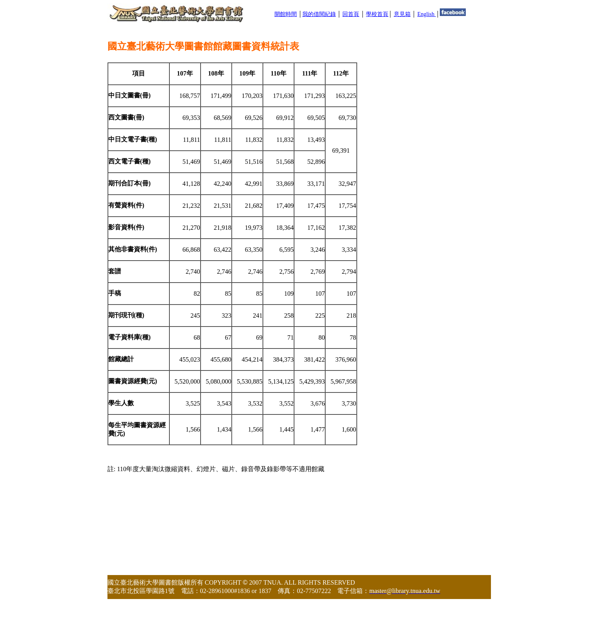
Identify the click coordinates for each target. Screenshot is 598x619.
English (426, 14)
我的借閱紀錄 (319, 14)
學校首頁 (377, 14)
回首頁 (350, 14)
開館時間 (285, 14)
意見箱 (402, 14)
